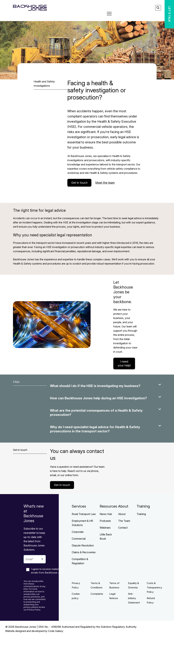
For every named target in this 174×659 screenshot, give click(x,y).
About (121, 514)
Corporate (78, 531)
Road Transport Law (84, 514)
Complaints (97, 593)
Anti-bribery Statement (134, 598)
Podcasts (105, 520)
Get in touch (79, 182)
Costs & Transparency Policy (154, 587)
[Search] (158, 8)
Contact (123, 527)
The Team (124, 520)
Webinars (105, 527)
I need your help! (124, 363)
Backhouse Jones (25, 626)
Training (141, 514)
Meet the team (105, 182)
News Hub (106, 514)
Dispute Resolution (83, 545)
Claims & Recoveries (84, 552)
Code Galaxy (55, 631)
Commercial (79, 538)
